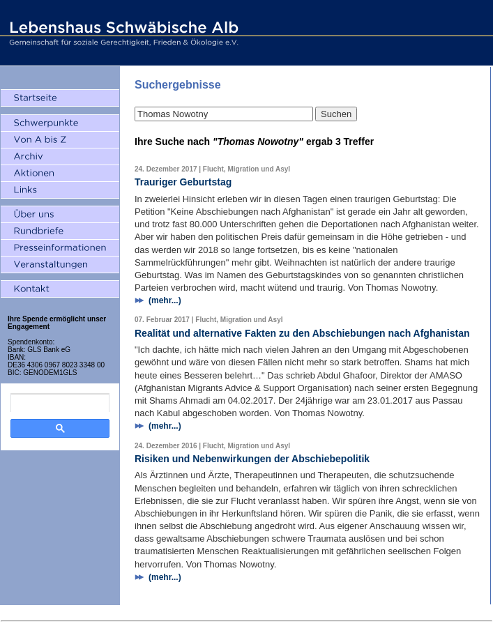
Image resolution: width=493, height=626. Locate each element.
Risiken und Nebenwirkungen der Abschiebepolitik (252, 458)
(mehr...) (165, 300)
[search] (60, 403)
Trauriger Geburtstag (183, 182)
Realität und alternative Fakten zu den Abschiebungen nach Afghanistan (302, 333)
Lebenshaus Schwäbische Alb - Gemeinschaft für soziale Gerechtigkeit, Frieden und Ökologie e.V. (122, 33)
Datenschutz (268, 613)
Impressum (222, 613)
